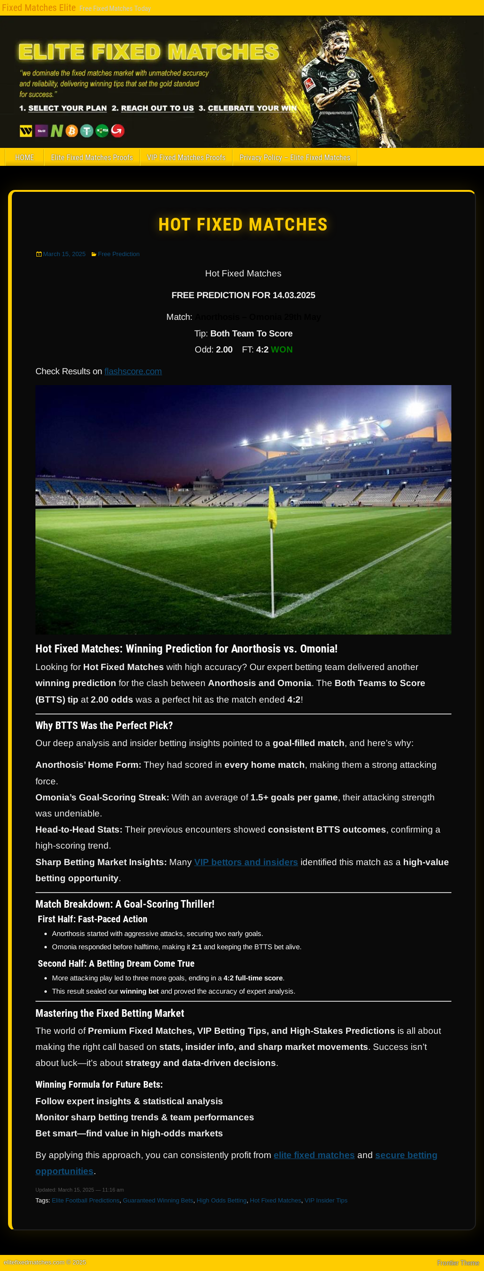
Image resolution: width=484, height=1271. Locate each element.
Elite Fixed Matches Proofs (92, 157)
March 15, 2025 (64, 254)
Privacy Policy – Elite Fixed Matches (295, 157)
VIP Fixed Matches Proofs (186, 157)
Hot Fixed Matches (243, 224)
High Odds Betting (222, 1200)
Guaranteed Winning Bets (158, 1200)
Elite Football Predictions (86, 1200)
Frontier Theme (458, 1263)
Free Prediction (118, 254)
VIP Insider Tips (325, 1200)
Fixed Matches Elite (39, 7)
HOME (24, 157)
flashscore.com (133, 371)
